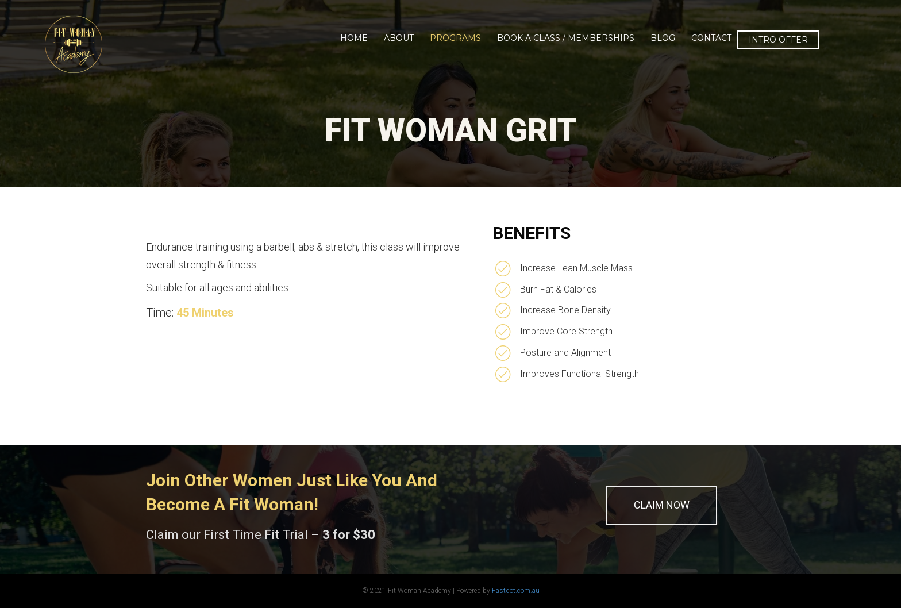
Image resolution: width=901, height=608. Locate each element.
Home (354, 38)
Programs (455, 38)
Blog (662, 38)
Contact (711, 38)
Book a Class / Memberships (565, 38)
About (399, 38)
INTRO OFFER (778, 39)
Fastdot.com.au (516, 591)
